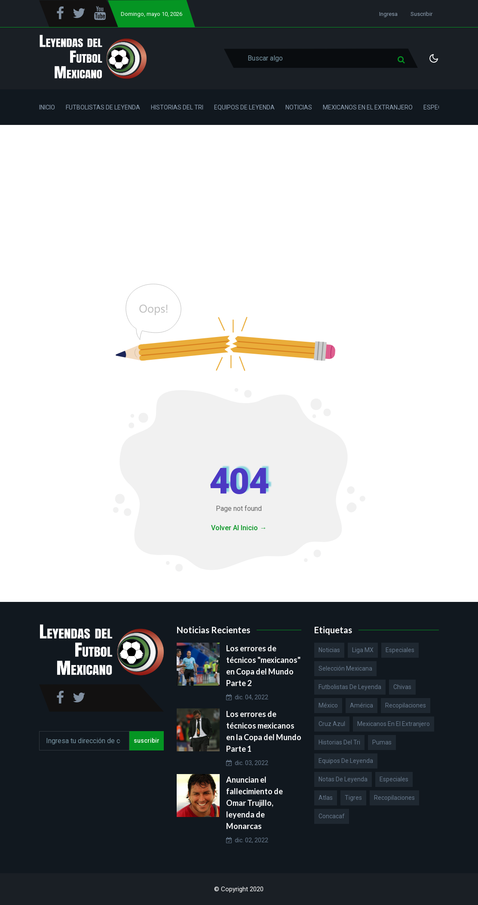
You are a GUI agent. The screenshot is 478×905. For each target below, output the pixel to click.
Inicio (47, 107)
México (328, 705)
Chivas (402, 686)
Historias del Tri (177, 107)
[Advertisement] (239, 189)
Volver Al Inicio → (239, 528)
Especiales (400, 650)
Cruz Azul (332, 723)
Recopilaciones (405, 705)
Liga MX (363, 650)
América (361, 705)
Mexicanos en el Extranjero (368, 107)
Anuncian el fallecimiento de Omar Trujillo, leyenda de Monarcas (254, 803)
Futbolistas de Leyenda (103, 107)
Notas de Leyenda (343, 779)
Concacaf (332, 816)
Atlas (326, 797)
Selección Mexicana (345, 668)
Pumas (382, 742)
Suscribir (421, 14)
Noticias (298, 107)
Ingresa (388, 14)
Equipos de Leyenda (244, 107)
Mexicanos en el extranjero (393, 723)
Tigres (353, 797)
